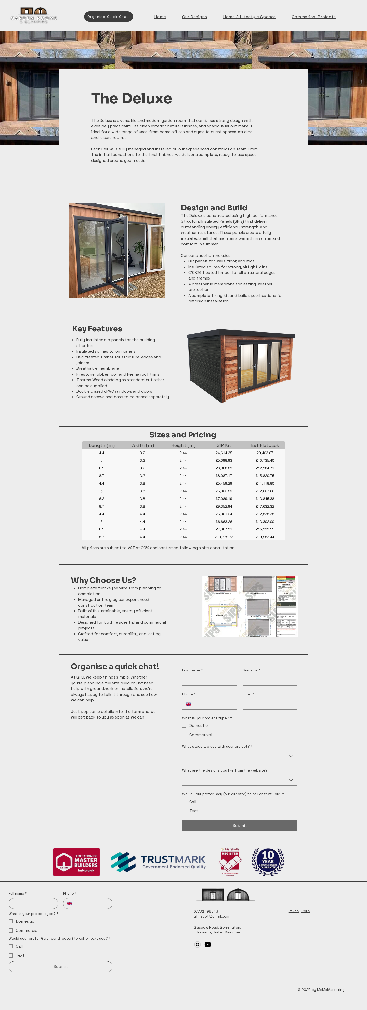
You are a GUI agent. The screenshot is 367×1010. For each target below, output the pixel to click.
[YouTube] (208, 944)
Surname (251, 670)
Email (248, 694)
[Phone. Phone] (213, 704)
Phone (189, 694)
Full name (18, 893)
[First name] (207, 680)
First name (192, 670)
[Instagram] (197, 944)
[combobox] (239, 756)
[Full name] (32, 903)
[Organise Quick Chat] (108, 16)
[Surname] (268, 680)
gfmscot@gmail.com (211, 916)
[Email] (268, 704)
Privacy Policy (300, 911)
